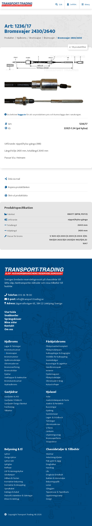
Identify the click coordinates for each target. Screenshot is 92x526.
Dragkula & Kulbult (54, 475)
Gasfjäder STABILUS (13, 400)
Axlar (48, 396)
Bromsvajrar (11, 353)
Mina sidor (10, 322)
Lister (48, 485)
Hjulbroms (11, 341)
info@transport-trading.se (29, 299)
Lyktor (7, 454)
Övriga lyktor (10, 457)
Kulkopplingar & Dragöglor (58, 353)
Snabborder (11, 315)
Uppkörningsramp (54, 495)
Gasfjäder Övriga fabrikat (15, 403)
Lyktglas (8, 464)
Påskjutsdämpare (54, 350)
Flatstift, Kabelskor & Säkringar (18, 495)
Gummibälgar (52, 360)
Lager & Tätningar (12, 346)
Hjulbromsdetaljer (12, 360)
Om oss (8, 329)
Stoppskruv (51, 441)
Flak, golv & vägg (53, 461)
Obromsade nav (11, 363)
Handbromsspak (53, 367)
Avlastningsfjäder (54, 457)
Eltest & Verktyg (11, 499)
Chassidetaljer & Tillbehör (62, 449)
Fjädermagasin (52, 374)
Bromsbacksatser (12, 350)
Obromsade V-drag (54, 381)
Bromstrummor (11, 357)
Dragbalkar (51, 464)
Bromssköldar (10, 370)
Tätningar (50, 421)
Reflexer (8, 468)
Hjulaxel (51, 392)
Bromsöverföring (12, 367)
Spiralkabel (9, 488)
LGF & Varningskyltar (13, 471)
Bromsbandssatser (13, 381)
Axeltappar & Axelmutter (15, 377)
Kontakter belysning (13, 481)
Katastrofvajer (52, 384)
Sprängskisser (12, 319)
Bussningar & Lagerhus (56, 363)
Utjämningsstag (53, 435)
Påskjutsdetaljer (53, 377)
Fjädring (49, 410)
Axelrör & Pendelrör (54, 403)
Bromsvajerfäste (53, 438)
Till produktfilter (77, 47)
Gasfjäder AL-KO (11, 396)
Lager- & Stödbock (54, 417)
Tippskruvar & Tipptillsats (57, 492)
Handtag (50, 468)
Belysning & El (13, 449)
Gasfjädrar (11, 392)
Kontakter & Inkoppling (15, 485)
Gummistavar (52, 414)
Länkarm (50, 431)
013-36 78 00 (25, 295)
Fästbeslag (9, 407)
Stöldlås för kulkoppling (57, 357)
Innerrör (49, 370)
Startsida (10, 312)
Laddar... (73, 4)
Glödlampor (9, 475)
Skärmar (49, 454)
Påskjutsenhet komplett (57, 346)
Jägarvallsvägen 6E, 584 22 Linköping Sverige (39, 303)
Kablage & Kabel (11, 492)
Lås (47, 471)
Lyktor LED (9, 461)
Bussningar (51, 407)
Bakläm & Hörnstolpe (55, 478)
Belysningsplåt (52, 481)
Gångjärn (50, 488)
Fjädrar (7, 374)
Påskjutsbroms (56, 341)
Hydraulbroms (10, 384)
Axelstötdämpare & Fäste (57, 400)
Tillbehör (8, 410)
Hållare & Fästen (11, 478)
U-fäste (49, 428)
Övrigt (49, 499)
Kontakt (9, 326)
